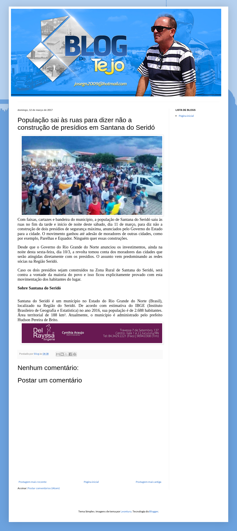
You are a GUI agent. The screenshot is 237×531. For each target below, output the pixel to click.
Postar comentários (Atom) (44, 488)
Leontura (126, 511)
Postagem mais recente (33, 481)
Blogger (153, 511)
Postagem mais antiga (148, 481)
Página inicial (91, 481)
